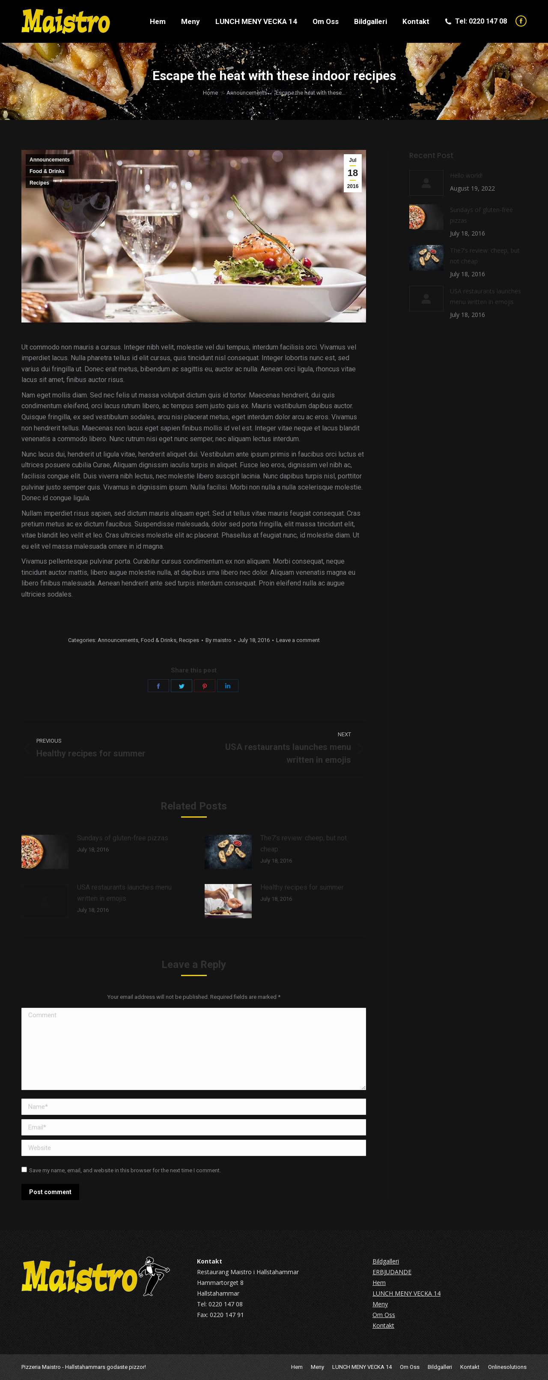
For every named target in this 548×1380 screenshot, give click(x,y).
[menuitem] (157, 21)
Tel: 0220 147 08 (475, 21)
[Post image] (44, 852)
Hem (379, 1282)
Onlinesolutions (507, 1367)
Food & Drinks (47, 171)
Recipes (39, 183)
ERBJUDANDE (391, 1272)
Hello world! (466, 175)
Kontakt (383, 1325)
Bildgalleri (385, 1261)
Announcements (50, 160)
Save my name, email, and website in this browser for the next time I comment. (125, 1170)
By (219, 640)
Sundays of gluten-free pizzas (122, 838)
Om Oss (383, 1315)
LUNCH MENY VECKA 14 (406, 1293)
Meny (380, 1304)
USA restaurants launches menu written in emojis (124, 892)
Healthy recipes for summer (302, 887)
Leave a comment (298, 640)
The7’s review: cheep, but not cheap (303, 843)
